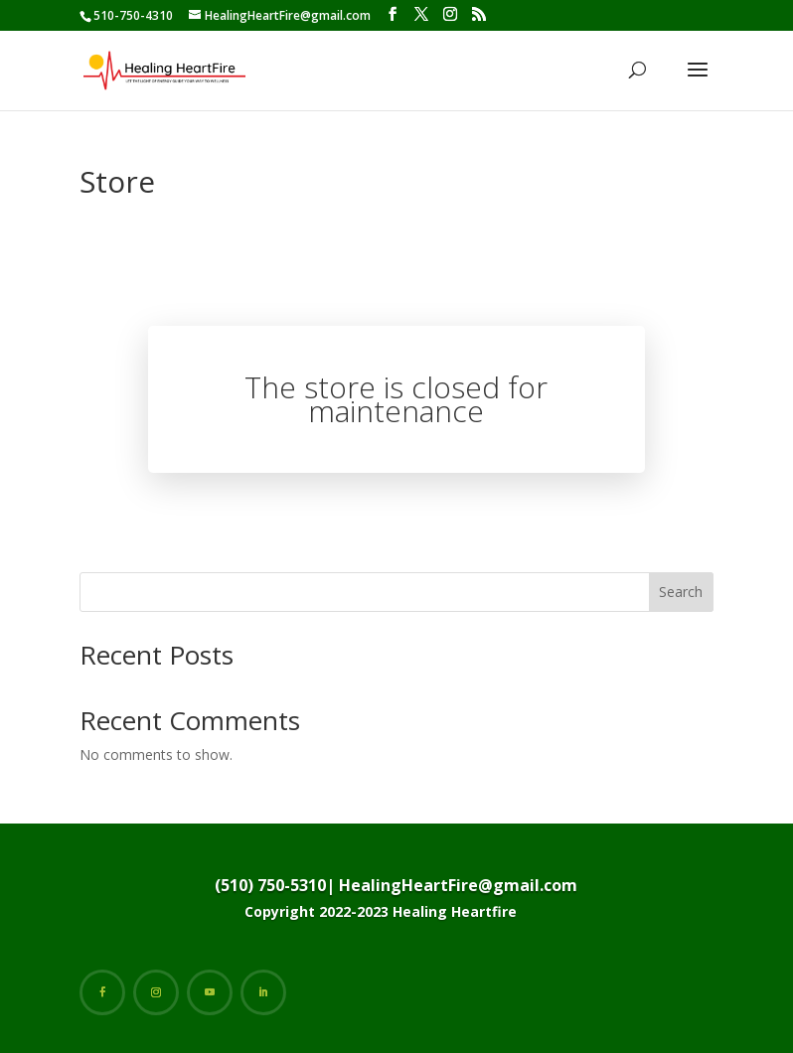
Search (681, 591)
